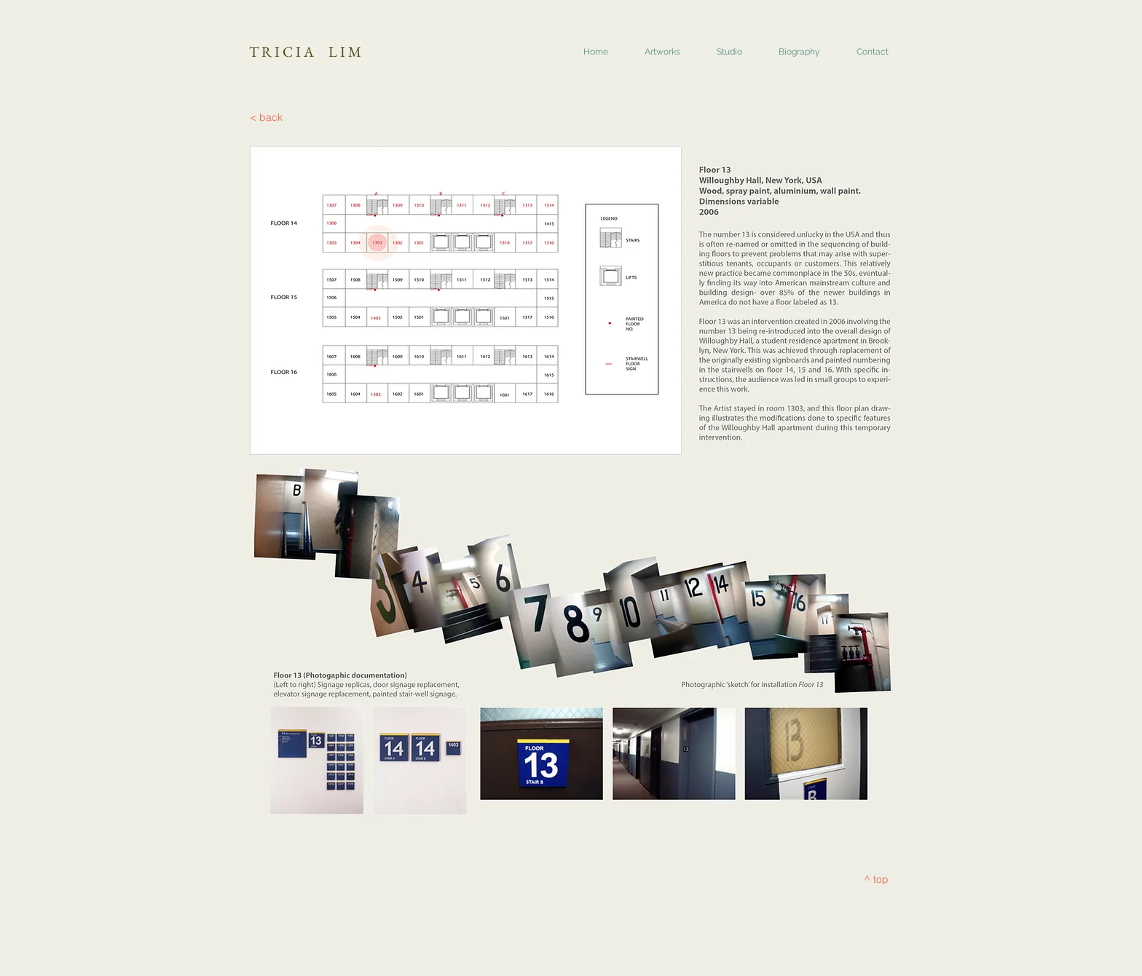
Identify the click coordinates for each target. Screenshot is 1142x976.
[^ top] (876, 879)
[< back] (266, 117)
